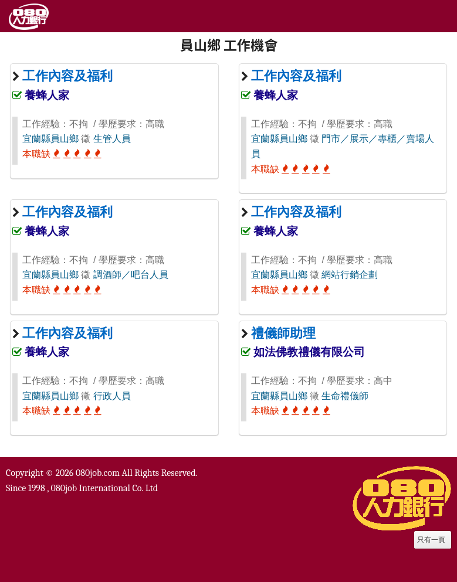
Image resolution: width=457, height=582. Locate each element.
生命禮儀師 (344, 396)
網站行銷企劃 (349, 275)
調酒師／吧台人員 (130, 275)
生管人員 (112, 139)
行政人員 (112, 396)
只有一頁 (431, 540)
